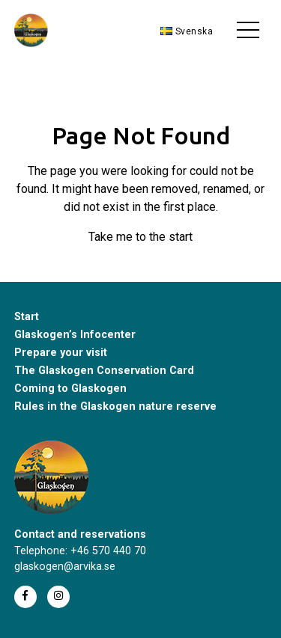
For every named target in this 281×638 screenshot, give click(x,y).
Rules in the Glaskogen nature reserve (115, 406)
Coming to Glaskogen (70, 388)
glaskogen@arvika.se (64, 566)
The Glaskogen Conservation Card (104, 370)
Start (26, 316)
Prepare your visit (60, 352)
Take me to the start (140, 237)
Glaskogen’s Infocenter (75, 334)
